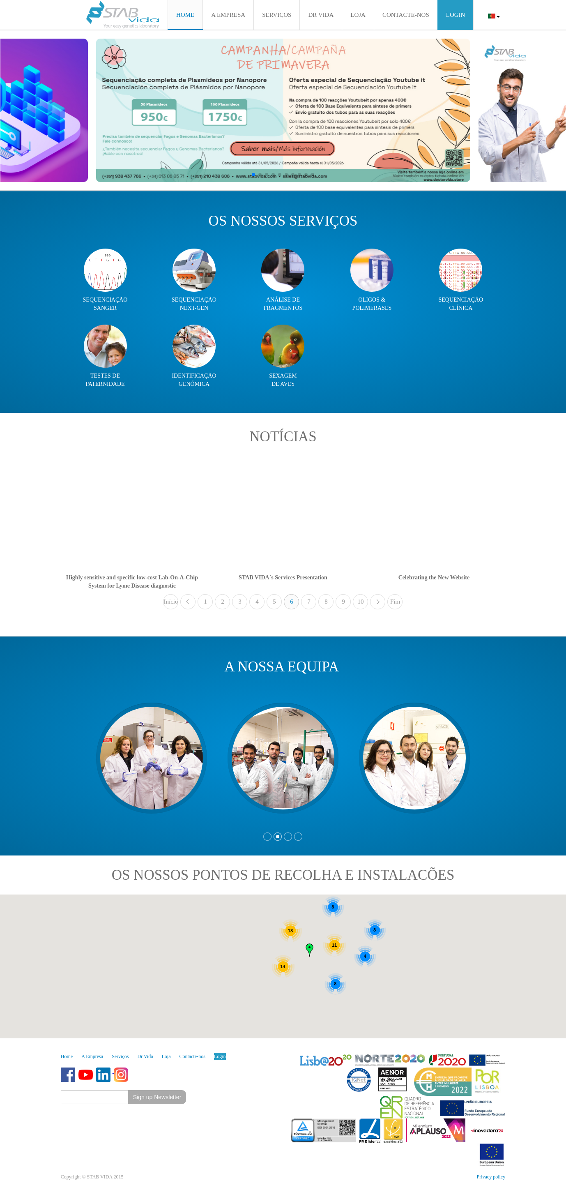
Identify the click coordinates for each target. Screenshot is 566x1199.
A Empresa (92, 1056)
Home (67, 1056)
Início (170, 601)
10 (360, 601)
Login (220, 1056)
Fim (395, 601)
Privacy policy (491, 1177)
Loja (166, 1056)
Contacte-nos (192, 1056)
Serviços (120, 1056)
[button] (253, 174)
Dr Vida (145, 1056)
